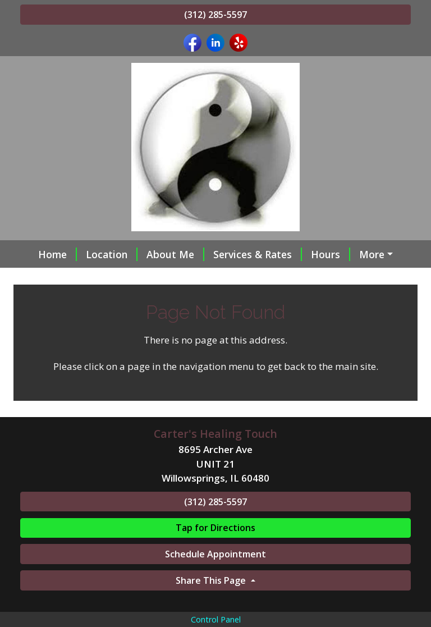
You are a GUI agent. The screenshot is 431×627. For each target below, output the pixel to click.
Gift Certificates (326, 278)
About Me (166, 254)
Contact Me (62, 278)
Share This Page (212, 604)
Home (48, 254)
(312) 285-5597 (215, 14)
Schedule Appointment (215, 578)
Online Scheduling (231, 278)
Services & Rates (248, 254)
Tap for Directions (215, 552)
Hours (321, 254)
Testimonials (139, 278)
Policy (369, 254)
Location (103, 254)
